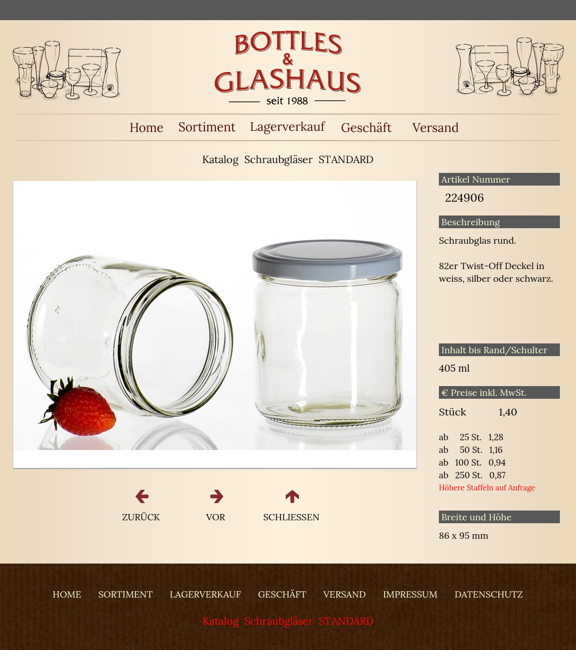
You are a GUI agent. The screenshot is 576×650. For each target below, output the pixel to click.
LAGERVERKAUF (205, 594)
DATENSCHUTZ (488, 594)
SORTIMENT (125, 594)
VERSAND (345, 594)
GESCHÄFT (282, 594)
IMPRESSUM (410, 594)
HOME (66, 594)
